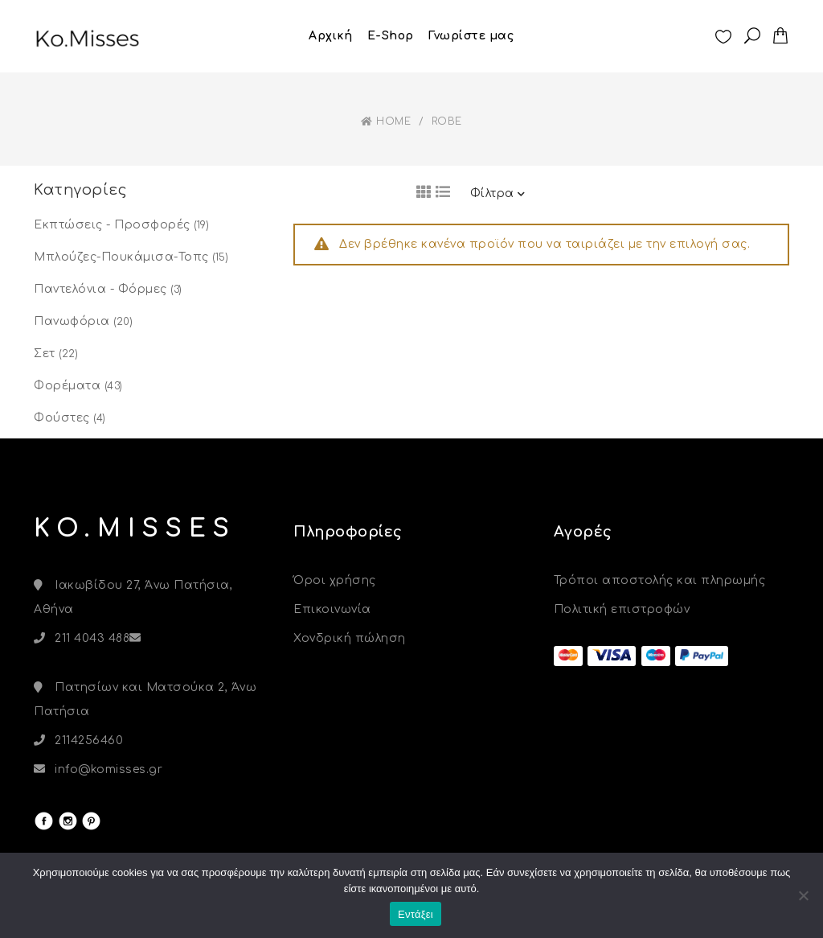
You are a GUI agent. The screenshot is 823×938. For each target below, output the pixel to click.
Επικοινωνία (332, 609)
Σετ (44, 354)
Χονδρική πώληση (349, 638)
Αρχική (330, 36)
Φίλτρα (498, 193)
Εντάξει (415, 914)
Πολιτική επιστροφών (622, 609)
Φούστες (62, 418)
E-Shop (390, 36)
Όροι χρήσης (334, 580)
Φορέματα (67, 386)
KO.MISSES (135, 529)
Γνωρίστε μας (471, 36)
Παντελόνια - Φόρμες (100, 289)
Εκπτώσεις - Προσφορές (112, 225)
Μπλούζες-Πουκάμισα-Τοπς (121, 257)
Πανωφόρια (72, 321)
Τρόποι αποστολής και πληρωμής (660, 580)
